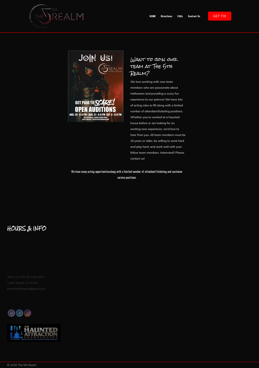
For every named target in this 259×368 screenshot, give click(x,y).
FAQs (180, 16)
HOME (153, 16)
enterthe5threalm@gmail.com (26, 288)
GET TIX (219, 16)
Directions (166, 16)
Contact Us (194, 16)
